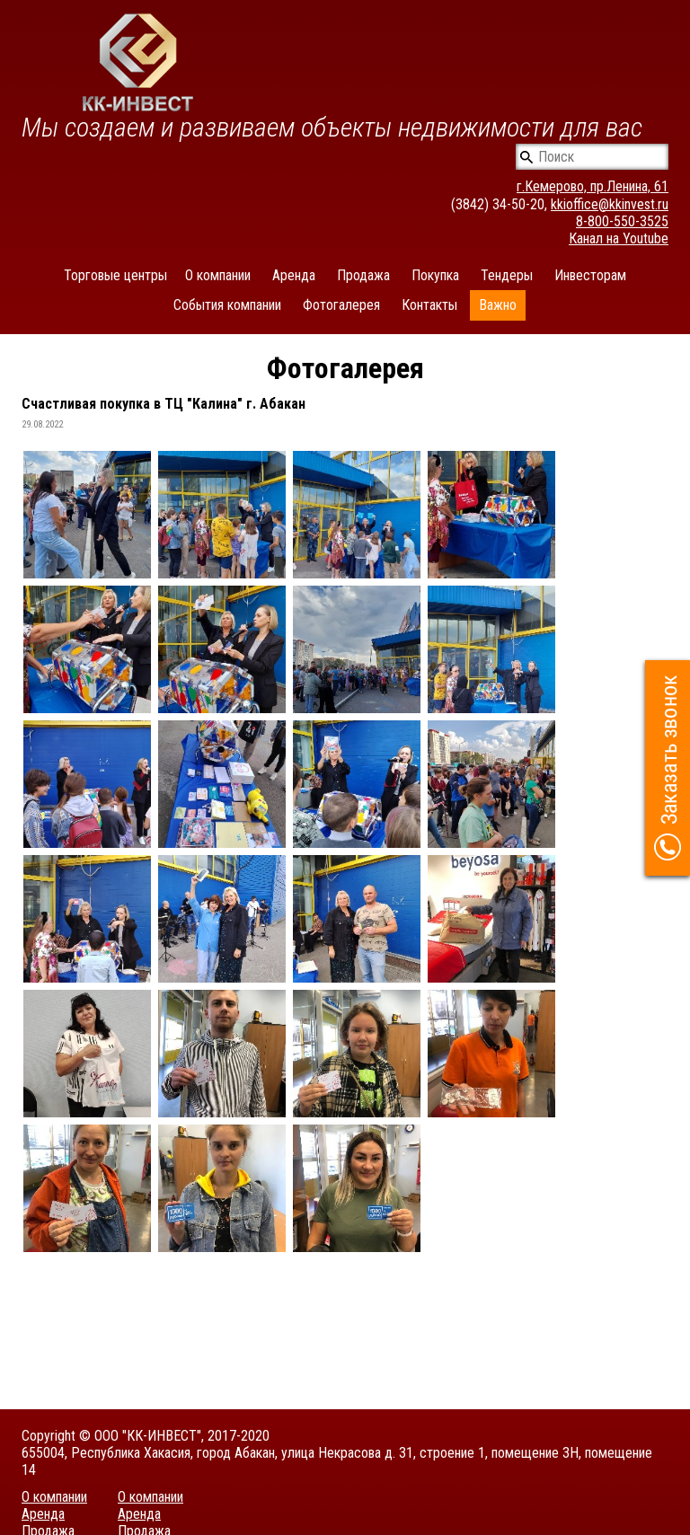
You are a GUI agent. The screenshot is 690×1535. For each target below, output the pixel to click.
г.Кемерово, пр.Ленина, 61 (592, 186)
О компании (218, 275)
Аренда (293, 275)
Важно (498, 304)
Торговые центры (115, 275)
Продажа (363, 275)
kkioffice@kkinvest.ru (609, 204)
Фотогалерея (341, 304)
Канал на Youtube (618, 238)
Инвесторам (590, 275)
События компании (227, 304)
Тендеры (507, 275)
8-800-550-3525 (622, 221)
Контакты (429, 304)
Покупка (435, 275)
